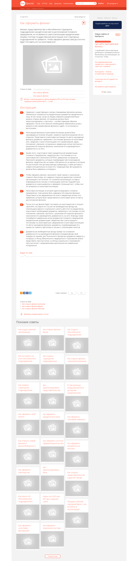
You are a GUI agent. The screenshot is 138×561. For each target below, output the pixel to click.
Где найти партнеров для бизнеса (106, 45)
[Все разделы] (112, 3)
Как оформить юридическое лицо (51, 415)
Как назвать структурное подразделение (25, 388)
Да (72, 293)
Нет (81, 293)
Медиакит (100, 18)
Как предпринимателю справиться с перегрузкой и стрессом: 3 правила (105, 64)
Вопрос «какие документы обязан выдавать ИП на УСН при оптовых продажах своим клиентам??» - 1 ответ (49, 100)
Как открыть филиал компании (33, 304)
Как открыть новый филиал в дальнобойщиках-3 (26, 443)
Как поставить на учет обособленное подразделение (27, 358)
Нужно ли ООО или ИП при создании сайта (51, 499)
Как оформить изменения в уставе (52, 526)
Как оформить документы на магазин (73, 446)
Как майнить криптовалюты (105, 87)
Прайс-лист (107, 18)
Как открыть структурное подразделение (50, 358)
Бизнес (28, 8)
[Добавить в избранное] (83, 23)
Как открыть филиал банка (52, 330)
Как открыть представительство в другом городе (76, 475)
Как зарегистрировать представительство (51, 388)
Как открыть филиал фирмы (32, 306)
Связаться (114, 18)
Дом (50, 3)
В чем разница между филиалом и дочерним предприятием (75, 389)
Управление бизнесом (38, 8)
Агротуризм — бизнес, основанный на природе (104, 73)
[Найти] (94, 3)
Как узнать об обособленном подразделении (25, 499)
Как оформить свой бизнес (27, 415)
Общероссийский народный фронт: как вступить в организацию (76, 505)
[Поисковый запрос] (86, 3)
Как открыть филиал (40, 92)
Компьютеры (68, 3)
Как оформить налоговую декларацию (24, 528)
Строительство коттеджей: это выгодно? (106, 80)
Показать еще (52, 556)
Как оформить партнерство (24, 471)
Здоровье (58, 3)
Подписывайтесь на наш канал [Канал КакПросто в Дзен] (107, 24)
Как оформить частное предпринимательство (53, 442)
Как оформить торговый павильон (76, 418)
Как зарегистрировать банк (51, 470)
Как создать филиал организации (27, 330)
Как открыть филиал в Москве (33, 309)
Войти (101, 3)
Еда (38, 3)
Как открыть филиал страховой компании (76, 359)
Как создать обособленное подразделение (74, 332)
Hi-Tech (44, 3)
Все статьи (107, 92)
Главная (22, 8)
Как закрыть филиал (40, 96)
